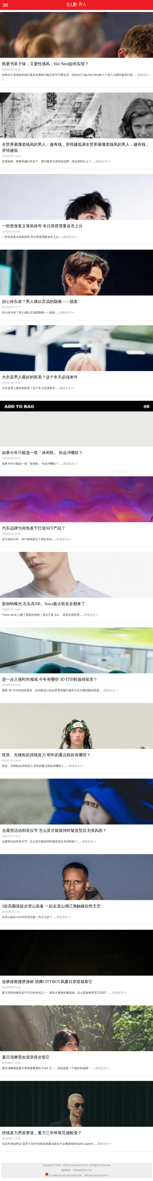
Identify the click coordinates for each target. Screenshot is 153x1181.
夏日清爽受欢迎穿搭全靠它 (26, 1057)
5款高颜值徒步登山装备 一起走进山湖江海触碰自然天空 (51, 906)
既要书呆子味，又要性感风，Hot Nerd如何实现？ (45, 64)
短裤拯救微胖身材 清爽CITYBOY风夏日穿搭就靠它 (47, 981)
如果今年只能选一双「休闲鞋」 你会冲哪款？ (42, 452)
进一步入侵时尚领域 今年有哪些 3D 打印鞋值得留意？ (49, 679)
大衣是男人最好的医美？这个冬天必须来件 (40, 377)
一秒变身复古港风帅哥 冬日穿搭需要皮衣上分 (42, 226)
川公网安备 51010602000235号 (63, 1175)
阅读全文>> (103, 161)
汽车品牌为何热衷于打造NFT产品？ (33, 528)
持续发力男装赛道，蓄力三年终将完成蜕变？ (42, 1133)
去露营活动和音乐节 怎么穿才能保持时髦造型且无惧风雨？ (54, 830)
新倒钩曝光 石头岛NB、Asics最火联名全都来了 (43, 604)
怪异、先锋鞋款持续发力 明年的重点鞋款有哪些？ (46, 755)
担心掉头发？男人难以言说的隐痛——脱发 (40, 301)
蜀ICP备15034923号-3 (96, 1175)
